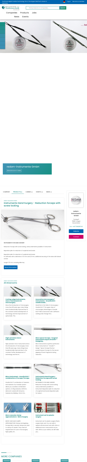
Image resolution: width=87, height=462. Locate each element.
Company (6, 139)
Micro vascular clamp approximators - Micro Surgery (17, 363)
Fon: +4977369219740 (76, 174)
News (49, 139)
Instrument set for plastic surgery (45, 363)
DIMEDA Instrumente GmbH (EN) (72, 427)
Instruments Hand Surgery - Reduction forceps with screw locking (46, 325)
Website (76, 178)
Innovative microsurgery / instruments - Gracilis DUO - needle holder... (46, 248)
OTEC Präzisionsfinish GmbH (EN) (13, 427)
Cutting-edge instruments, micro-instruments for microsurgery (15, 248)
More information (11, 214)
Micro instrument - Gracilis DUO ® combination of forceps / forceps (17, 324)
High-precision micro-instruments (14, 286)
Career (29, 139)
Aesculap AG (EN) (38, 427)
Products (17, 139)
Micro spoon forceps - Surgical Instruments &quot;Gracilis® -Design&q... (47, 286)
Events (39, 139)
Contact (76, 184)
